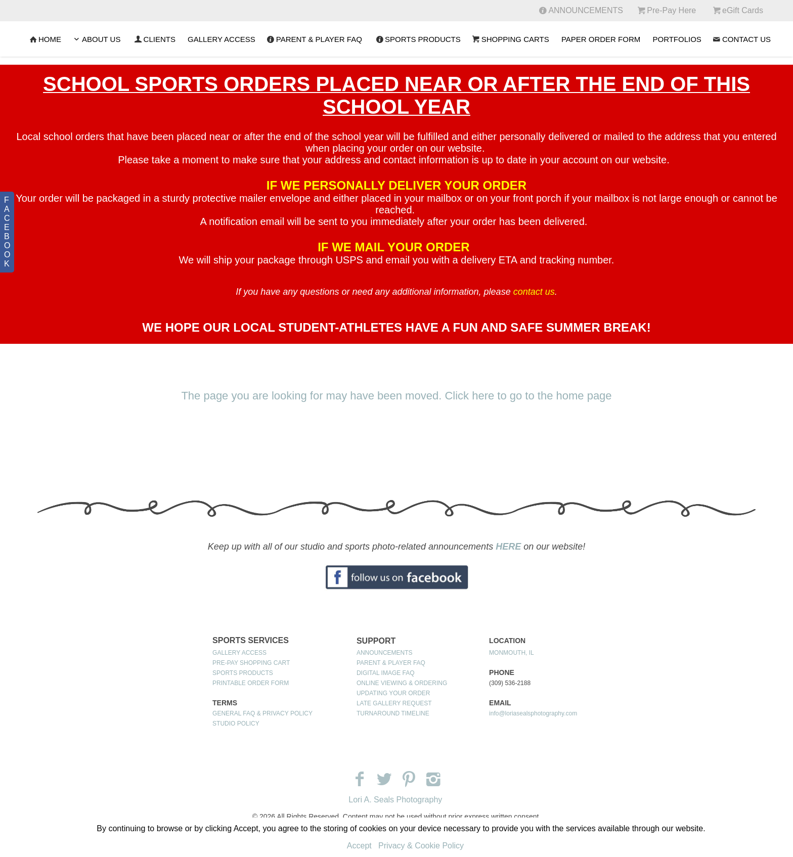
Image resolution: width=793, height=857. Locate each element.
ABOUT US (95, 39)
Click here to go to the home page (528, 395)
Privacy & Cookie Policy (421, 845)
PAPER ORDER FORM (600, 39)
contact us (534, 292)
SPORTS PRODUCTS (417, 39)
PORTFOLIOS (676, 39)
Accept (359, 845)
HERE (508, 547)
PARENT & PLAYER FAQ (314, 39)
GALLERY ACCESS (221, 39)
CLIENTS (154, 39)
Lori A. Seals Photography (395, 799)
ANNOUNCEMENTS (385, 652)
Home (44, 39)
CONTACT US (741, 39)
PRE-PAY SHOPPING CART (251, 662)
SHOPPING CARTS (510, 39)
